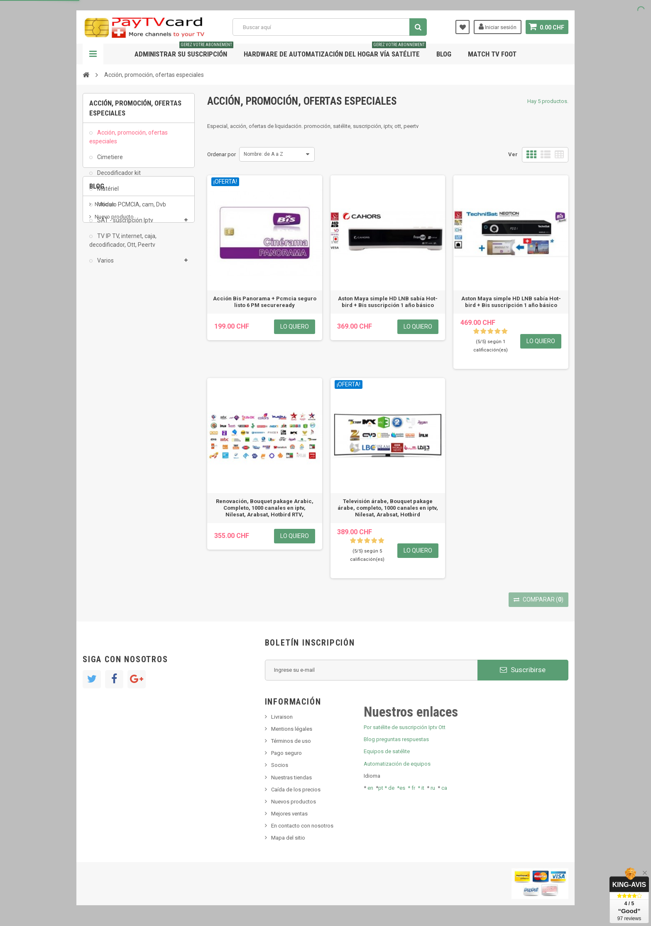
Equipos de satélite (387, 751)
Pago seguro (286, 753)
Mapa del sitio (288, 838)
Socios (279, 765)
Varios (105, 264)
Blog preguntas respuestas (396, 739)
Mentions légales (291, 729)
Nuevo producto (114, 332)
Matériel (107, 193)
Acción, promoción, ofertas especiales (128, 141)
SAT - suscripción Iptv (124, 224)
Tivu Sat (104, 370)
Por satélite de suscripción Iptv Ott (404, 727)
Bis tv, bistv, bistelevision (124, 357)
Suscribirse (523, 670)
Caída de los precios (296, 789)
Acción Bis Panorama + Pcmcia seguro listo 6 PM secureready (264, 301)
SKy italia (105, 345)
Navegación (93, 54)
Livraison (282, 717)
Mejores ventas (289, 814)
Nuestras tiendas (291, 777)
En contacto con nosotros (302, 826)
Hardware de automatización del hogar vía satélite (335, 51)
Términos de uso (291, 741)
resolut (103, 382)
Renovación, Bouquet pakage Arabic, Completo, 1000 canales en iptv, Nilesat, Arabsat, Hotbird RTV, (264, 508)
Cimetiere (109, 161)
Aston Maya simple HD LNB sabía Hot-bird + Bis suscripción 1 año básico (388, 301)
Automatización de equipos (397, 764)
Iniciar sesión (497, 26)
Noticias (105, 320)
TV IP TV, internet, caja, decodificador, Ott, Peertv (123, 244)
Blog (443, 54)
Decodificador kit (118, 177)
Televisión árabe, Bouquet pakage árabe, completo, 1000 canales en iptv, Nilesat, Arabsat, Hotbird (388, 508)
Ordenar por (221, 154)
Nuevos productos (293, 801)
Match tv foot (492, 54)
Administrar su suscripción (184, 51)
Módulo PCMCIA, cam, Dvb (131, 209)
